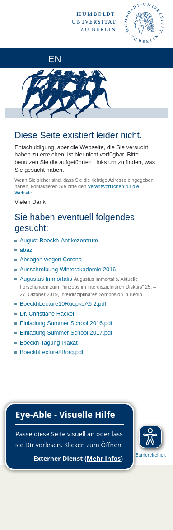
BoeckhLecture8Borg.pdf (52, 352)
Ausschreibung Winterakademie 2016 (68, 269)
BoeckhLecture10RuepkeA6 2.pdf (63, 303)
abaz (26, 249)
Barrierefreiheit (151, 455)
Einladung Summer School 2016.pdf (66, 323)
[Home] (32, 58)
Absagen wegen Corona (51, 259)
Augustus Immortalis (46, 278)
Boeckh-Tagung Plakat (49, 342)
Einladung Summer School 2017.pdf (66, 332)
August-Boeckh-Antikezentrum (59, 240)
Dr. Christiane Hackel (47, 313)
